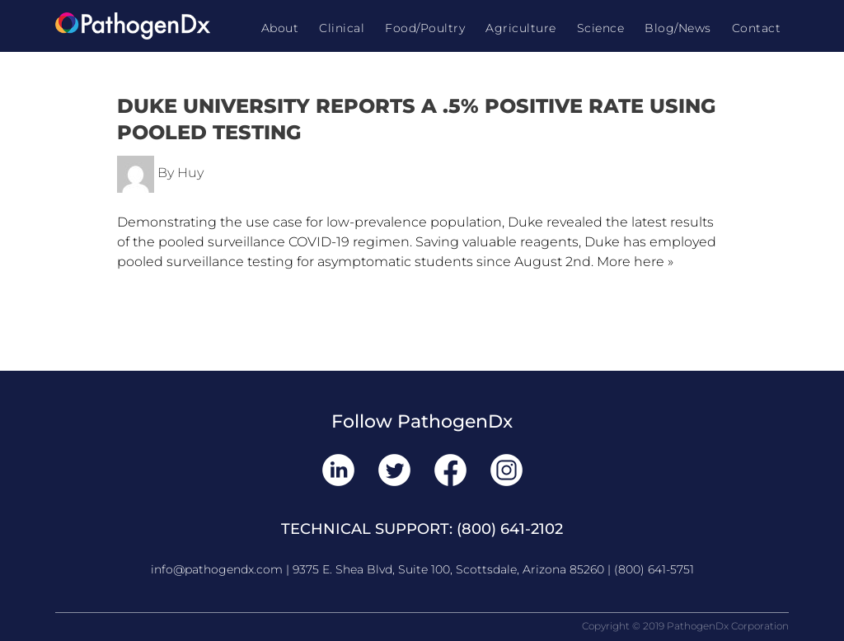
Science (601, 28)
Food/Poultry (425, 28)
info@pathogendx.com (217, 569)
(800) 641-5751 (654, 569)
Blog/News (678, 28)
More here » (635, 261)
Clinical (341, 28)
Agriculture (520, 28)
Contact (756, 28)
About (280, 28)
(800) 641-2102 (510, 529)
